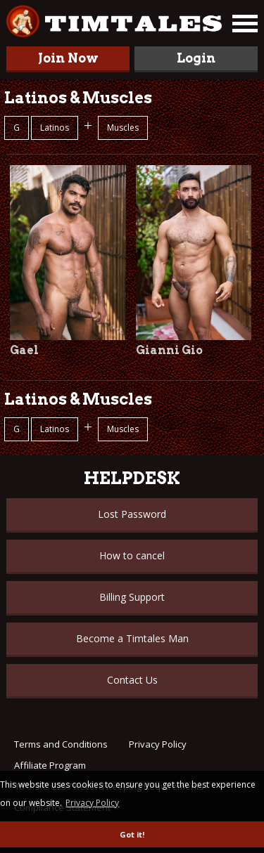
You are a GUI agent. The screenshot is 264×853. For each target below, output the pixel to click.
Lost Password (132, 514)
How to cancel (132, 555)
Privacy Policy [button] (92, 803)
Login (196, 58)
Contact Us (132, 679)
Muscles (123, 128)
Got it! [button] (132, 834)
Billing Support (132, 597)
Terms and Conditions (61, 744)
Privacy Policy (158, 744)
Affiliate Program (50, 765)
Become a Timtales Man (132, 638)
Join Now (68, 58)
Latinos (54, 128)
